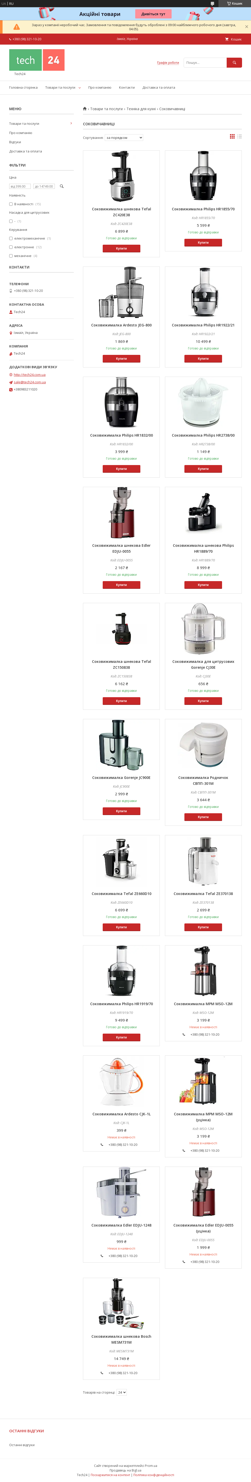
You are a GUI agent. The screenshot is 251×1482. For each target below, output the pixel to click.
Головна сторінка (23, 87)
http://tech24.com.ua (30, 375)
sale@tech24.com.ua (30, 382)
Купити (121, 248)
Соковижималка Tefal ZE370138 (203, 893)
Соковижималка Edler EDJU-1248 (121, 1225)
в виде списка (239, 137)
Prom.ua (151, 1466)
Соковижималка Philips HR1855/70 (203, 209)
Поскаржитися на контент (110, 1475)
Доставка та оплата (158, 87)
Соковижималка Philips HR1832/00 (121, 435)
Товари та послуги (60, 87)
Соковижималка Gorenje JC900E (121, 777)
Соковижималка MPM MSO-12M (203, 1003)
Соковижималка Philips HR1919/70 (121, 1003)
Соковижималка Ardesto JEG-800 (121, 325)
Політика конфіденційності (153, 1475)
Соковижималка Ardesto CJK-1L (121, 1114)
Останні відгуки (22, 1445)
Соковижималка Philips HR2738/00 (203, 435)
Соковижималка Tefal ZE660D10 (121, 893)
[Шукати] (234, 63)
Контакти (127, 87)
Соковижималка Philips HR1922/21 (203, 325)
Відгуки (15, 142)
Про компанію (99, 87)
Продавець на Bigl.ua (125, 1470)
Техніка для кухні (141, 109)
